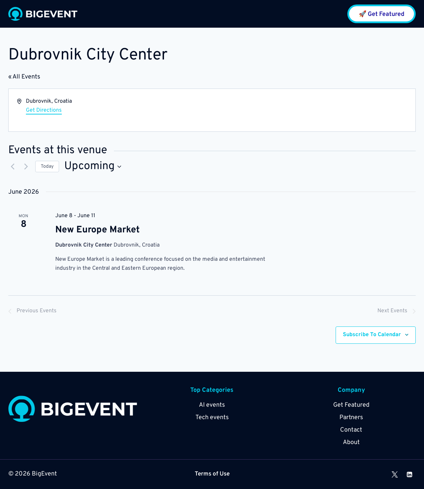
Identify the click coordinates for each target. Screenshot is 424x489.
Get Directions (44, 110)
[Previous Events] (12, 167)
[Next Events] (26, 167)
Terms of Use (212, 474)
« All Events (24, 77)
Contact (351, 430)
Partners (351, 418)
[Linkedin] (409, 474)
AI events (212, 405)
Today (47, 166)
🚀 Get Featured (381, 14)
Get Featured (351, 405)
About (351, 442)
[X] (394, 474)
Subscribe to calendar (372, 335)
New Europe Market (97, 230)
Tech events (212, 418)
